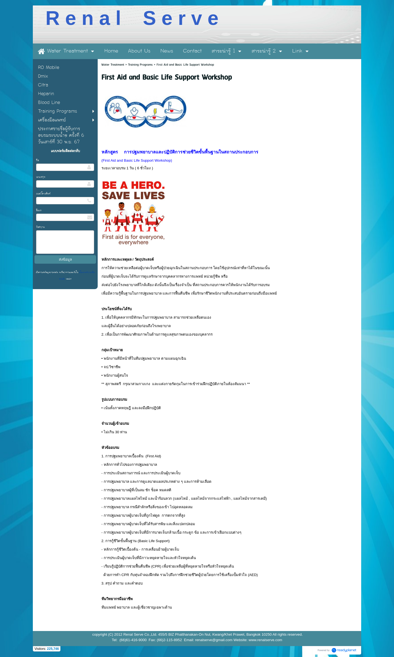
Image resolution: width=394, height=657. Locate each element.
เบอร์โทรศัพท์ (43, 193)
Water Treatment (113, 65)
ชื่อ (37, 160)
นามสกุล (40, 177)
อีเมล (39, 210)
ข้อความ (40, 227)
